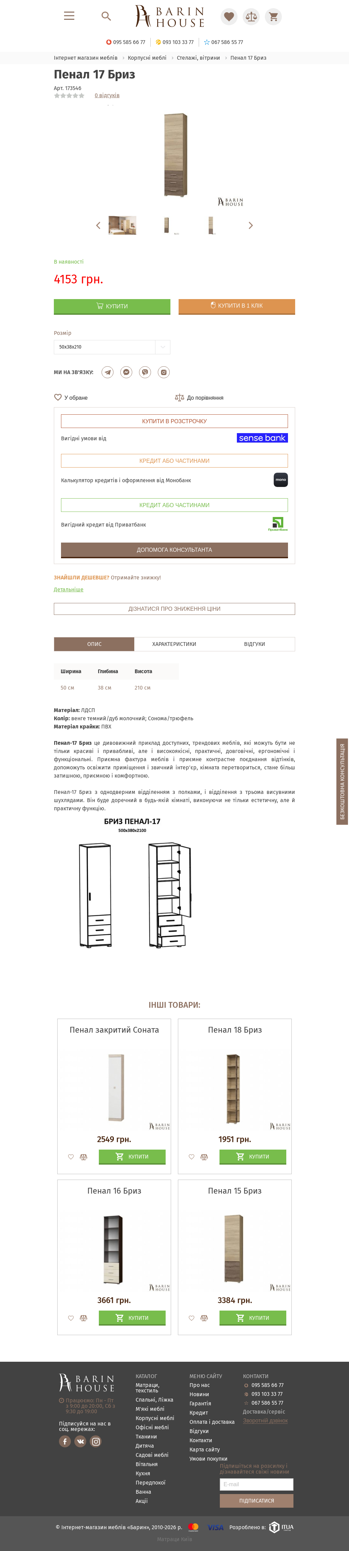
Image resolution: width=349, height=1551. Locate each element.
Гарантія (200, 1404)
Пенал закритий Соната (114, 1030)
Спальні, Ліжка (154, 1400)
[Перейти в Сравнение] (251, 16)
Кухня (143, 1474)
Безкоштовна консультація (342, 782)
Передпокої (151, 1483)
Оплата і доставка (212, 1422)
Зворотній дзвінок (265, 1420)
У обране (76, 398)
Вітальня (147, 1464)
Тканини (146, 1437)
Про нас (199, 1385)
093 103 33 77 (267, 1394)
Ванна (143, 1492)
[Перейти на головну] (174, 16)
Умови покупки (208, 1459)
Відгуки (199, 1431)
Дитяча (145, 1446)
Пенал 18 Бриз (235, 1030)
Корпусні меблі (155, 1418)
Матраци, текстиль (148, 1388)
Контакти (200, 1441)
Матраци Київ (174, 1539)
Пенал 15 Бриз (235, 1191)
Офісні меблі (152, 1428)
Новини (199, 1395)
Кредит (198, 1413)
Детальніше (69, 589)
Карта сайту (204, 1450)
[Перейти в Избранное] (229, 16)
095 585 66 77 (268, 1385)
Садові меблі (152, 1455)
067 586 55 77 (267, 1403)
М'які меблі (150, 1409)
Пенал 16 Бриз (114, 1191)
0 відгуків (107, 95)
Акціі (142, 1501)
